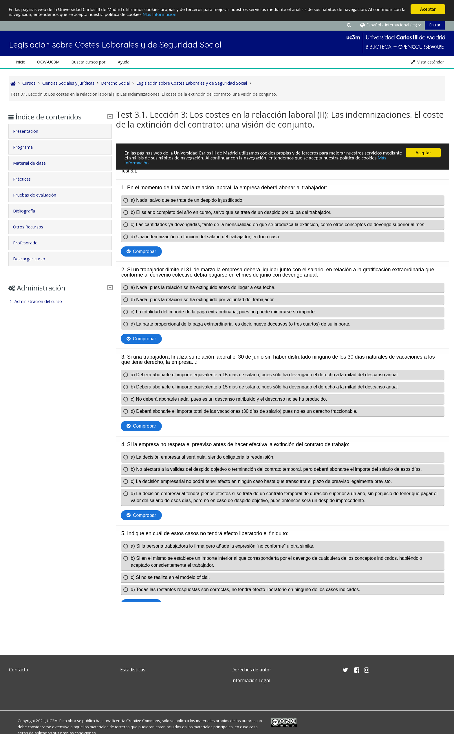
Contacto (18, 669)
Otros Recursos (32, 227)
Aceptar (428, 9)
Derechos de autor (251, 669)
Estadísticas (132, 669)
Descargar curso (33, 258)
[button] (349, 25)
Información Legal (250, 680)
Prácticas (26, 179)
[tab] (60, 131)
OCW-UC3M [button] (48, 62)
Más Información (160, 14)
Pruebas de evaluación (38, 195)
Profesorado (29, 243)
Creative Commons (143, 720)
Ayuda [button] (123, 62)
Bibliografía (28, 211)
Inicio (20, 62)
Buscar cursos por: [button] (88, 62)
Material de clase (33, 163)
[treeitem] (60, 301)
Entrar (434, 25)
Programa (27, 147)
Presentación (29, 131)
